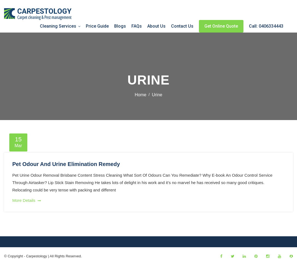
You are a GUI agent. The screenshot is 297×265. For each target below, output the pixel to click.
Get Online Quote (221, 26)
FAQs (136, 26)
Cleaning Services (58, 26)
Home (140, 94)
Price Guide (97, 26)
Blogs (120, 26)
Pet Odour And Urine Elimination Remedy (66, 164)
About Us (156, 26)
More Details (26, 200)
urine (157, 94)
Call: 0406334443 (266, 26)
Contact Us (182, 26)
